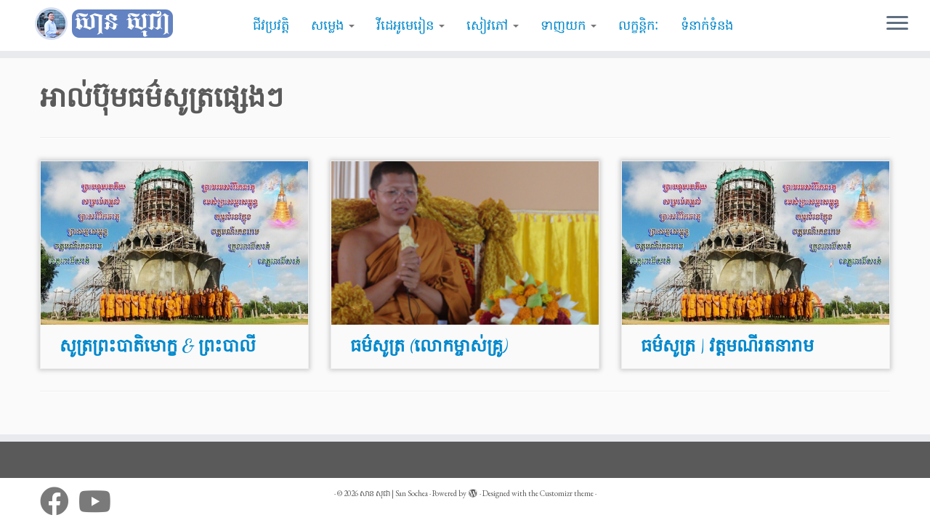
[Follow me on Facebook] (59, 501)
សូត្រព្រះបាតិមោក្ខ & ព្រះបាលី (158, 346)
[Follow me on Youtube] (99, 501)
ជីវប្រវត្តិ (271, 25)
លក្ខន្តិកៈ (638, 25)
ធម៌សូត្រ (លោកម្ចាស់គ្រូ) (429, 346)
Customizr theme (567, 493)
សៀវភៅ (492, 25)
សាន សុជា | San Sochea (394, 493)
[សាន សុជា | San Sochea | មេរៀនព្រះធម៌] (107, 24)
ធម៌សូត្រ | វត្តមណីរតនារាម (727, 346)
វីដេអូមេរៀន (410, 25)
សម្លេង (333, 25)
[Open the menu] (897, 24)
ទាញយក (569, 25)
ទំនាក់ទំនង (707, 25)
